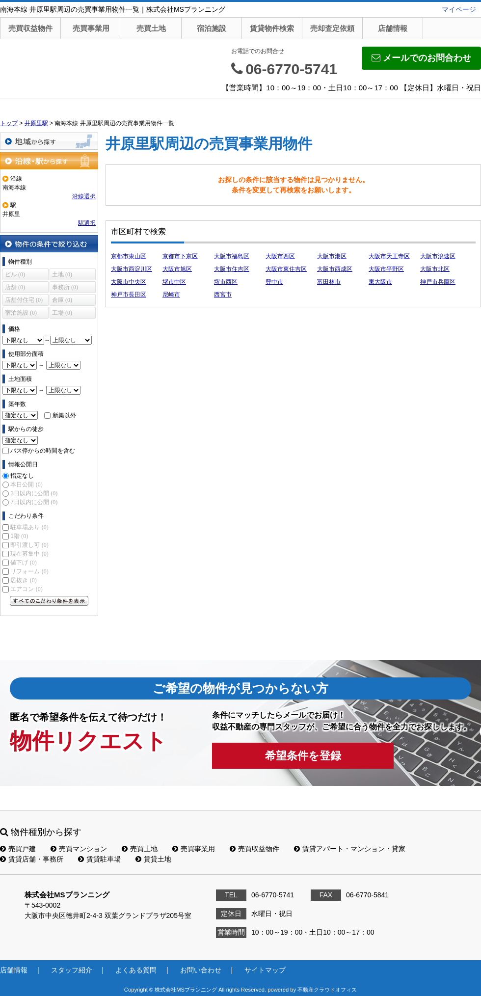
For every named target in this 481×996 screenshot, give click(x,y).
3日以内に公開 (33, 493)
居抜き (23, 580)
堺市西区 (226, 281)
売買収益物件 (30, 28)
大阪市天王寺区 (389, 256)
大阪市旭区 (177, 269)
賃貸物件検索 (272, 28)
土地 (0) (62, 274)
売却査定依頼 (332, 28)
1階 (19, 536)
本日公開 (26, 484)
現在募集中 (29, 553)
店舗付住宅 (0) (24, 299)
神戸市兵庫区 (437, 281)
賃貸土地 (153, 859)
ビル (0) (15, 274)
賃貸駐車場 (99, 859)
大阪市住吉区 (231, 269)
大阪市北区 (435, 269)
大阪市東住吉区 (286, 269)
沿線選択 (84, 196)
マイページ (459, 9)
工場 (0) (62, 312)
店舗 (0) (15, 287)
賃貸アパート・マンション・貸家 (349, 849)
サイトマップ (265, 970)
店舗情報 (392, 28)
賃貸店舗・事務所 (31, 859)
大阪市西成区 (334, 269)
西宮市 (223, 294)
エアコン (26, 589)
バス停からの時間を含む (42, 450)
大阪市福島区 (231, 256)
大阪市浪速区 (437, 256)
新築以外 (64, 415)
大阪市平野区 (386, 269)
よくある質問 (136, 970)
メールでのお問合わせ (421, 58)
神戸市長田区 (128, 294)
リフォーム (29, 571)
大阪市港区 (332, 256)
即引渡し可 (29, 544)
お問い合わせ (200, 970)
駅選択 (87, 222)
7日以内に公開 (33, 502)
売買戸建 (18, 849)
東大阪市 (380, 281)
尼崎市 (171, 294)
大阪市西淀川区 (131, 269)
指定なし (22, 475)
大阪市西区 (280, 256)
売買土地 (151, 28)
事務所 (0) (65, 287)
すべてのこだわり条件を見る (49, 601)
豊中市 (274, 281)
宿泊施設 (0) (21, 312)
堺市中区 (174, 281)
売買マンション (79, 849)
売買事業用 (91, 28)
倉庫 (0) (62, 299)
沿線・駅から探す (49, 160)
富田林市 (329, 281)
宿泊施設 (211, 28)
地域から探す (49, 141)
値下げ (23, 562)
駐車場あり (29, 527)
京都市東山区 (128, 256)
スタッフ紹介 (71, 970)
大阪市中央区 (128, 281)
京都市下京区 (180, 256)
